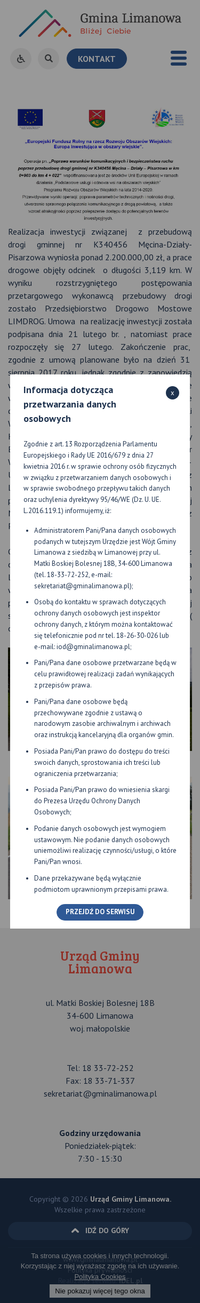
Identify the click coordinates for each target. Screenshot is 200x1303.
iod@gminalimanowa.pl (93, 646)
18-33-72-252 (68, 574)
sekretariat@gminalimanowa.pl (82, 585)
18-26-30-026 (137, 635)
